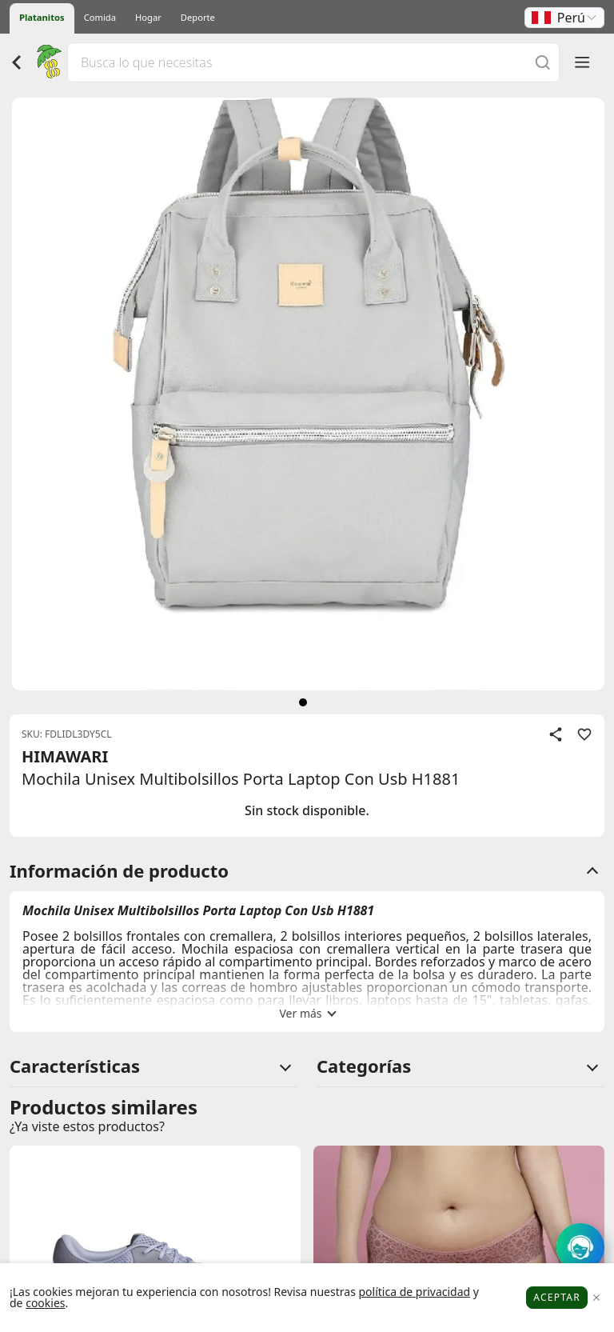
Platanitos (42, 17)
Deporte (198, 17)
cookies (45, 1302)
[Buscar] (543, 62)
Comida (100, 17)
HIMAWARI (65, 756)
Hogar (148, 17)
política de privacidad (414, 1291)
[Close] (596, 1298)
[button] (564, 17)
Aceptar (556, 1297)
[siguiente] (303, 702)
